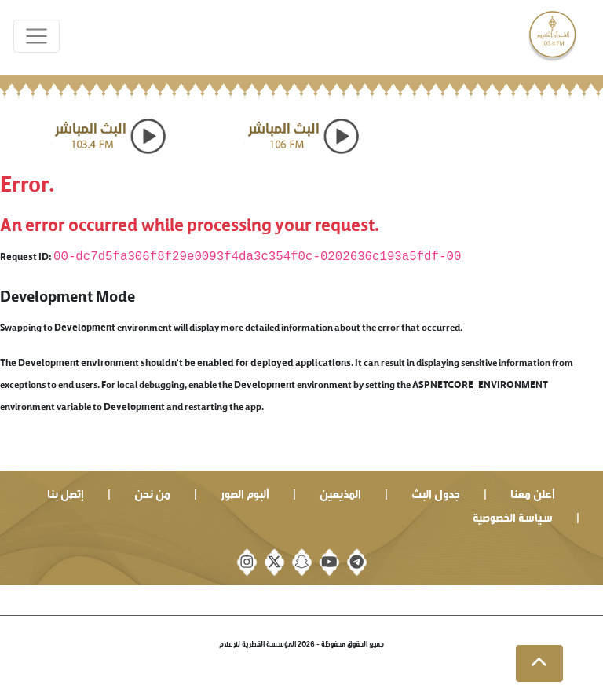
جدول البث (435, 492)
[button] (539, 663)
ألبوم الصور (245, 492)
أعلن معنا (532, 492)
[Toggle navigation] (36, 36)
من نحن (152, 492)
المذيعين (340, 492)
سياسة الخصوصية (513, 515)
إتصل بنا (65, 492)
